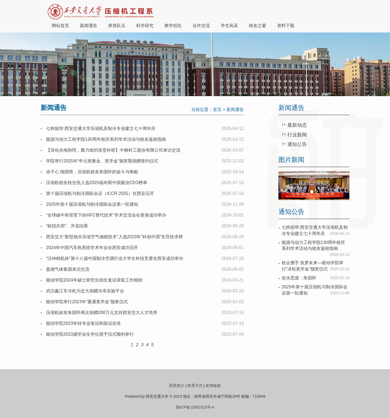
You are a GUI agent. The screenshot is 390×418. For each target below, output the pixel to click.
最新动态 (296, 125)
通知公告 (296, 144)
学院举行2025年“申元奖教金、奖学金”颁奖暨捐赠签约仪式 (102, 161)
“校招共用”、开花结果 (67, 226)
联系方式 (195, 385)
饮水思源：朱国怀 (299, 278)
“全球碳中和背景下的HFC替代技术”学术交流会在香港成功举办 (106, 215)
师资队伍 (116, 25)
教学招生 (173, 25)
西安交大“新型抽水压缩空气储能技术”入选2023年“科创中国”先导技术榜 (114, 236)
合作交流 (201, 25)
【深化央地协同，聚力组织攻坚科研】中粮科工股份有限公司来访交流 (113, 150)
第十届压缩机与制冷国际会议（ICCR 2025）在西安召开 (100, 193)
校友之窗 (257, 25)
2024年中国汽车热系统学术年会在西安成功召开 (92, 247)
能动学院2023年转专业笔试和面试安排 (83, 323)
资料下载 (285, 25)
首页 (217, 109)
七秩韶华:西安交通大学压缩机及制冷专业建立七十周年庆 (100, 128)
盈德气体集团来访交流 (67, 269)
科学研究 (145, 25)
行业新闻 (296, 135)
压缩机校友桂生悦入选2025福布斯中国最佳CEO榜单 (96, 182)
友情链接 (213, 385)
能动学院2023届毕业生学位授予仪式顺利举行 (90, 334)
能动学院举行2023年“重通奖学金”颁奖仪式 (87, 301)
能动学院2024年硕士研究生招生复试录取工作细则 (94, 280)
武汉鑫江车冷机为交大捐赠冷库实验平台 (85, 291)
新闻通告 (88, 25)
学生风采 (229, 25)
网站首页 (60, 25)
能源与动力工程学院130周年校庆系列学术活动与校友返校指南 (106, 139)
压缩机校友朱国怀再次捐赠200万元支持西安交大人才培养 (101, 312)
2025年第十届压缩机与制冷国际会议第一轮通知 (92, 204)
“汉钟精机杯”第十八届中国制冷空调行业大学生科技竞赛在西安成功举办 (114, 258)
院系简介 (176, 385)
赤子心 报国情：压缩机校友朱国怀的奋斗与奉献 (92, 171)
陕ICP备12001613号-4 (195, 407)
